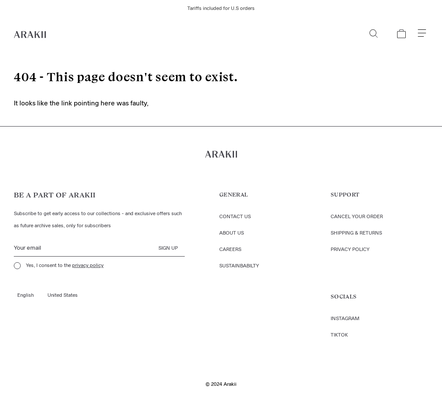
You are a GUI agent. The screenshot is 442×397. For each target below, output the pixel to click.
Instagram (345, 318)
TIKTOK (339, 335)
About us (231, 233)
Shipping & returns (356, 233)
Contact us (235, 216)
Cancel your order (357, 216)
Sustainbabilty (239, 266)
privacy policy (88, 265)
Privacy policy (350, 249)
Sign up (168, 248)
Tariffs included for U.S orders (221, 8)
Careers (230, 249)
